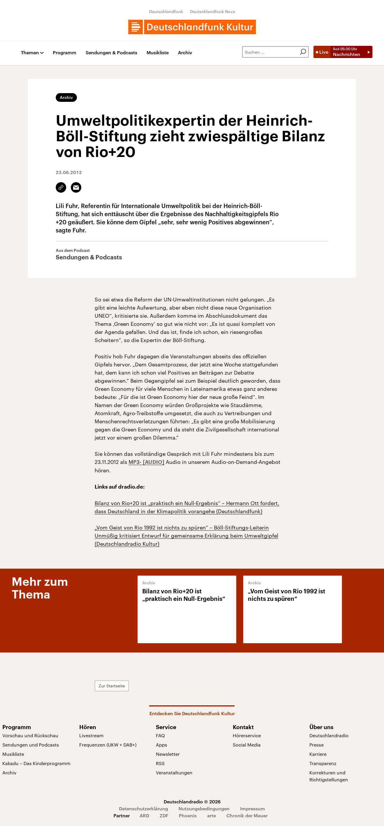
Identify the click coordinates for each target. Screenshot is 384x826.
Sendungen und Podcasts (30, 744)
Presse (316, 744)
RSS (160, 763)
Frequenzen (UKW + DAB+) (107, 744)
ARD (144, 815)
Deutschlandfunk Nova (212, 11)
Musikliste (158, 52)
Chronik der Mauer (247, 815)
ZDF (164, 815)
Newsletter (168, 754)
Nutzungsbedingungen (204, 808)
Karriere (318, 754)
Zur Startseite (112, 685)
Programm (64, 52)
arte (211, 815)
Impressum (252, 808)
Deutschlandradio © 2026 (192, 801)
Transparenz (322, 763)
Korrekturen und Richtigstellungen (328, 776)
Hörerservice (247, 735)
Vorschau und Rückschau (30, 735)
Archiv (185, 52)
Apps (161, 744)
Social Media (247, 744)
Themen (30, 52)
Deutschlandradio (329, 735)
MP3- (136, 462)
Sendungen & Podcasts (111, 52)
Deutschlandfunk (166, 11)
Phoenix (188, 815)
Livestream (91, 735)
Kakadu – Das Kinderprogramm (36, 763)
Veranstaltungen (174, 772)
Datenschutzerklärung (143, 808)
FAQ (160, 735)
